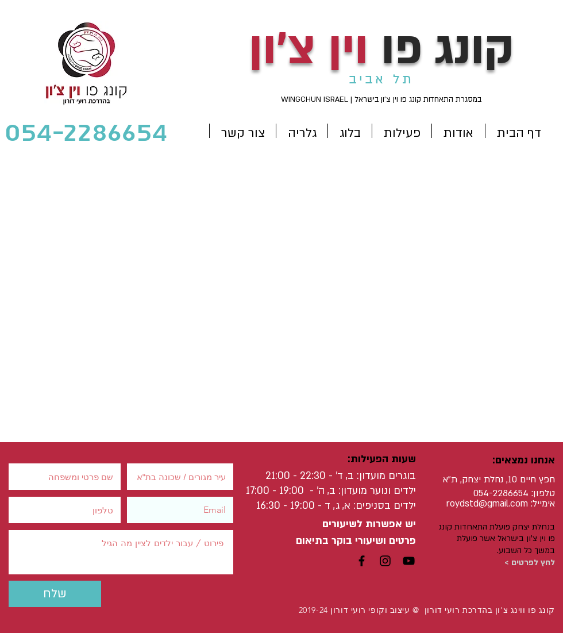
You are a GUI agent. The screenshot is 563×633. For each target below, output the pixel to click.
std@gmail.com (496, 503)
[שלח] (55, 594)
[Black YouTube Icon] (409, 561)
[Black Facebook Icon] (361, 561)
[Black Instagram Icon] (385, 561)
